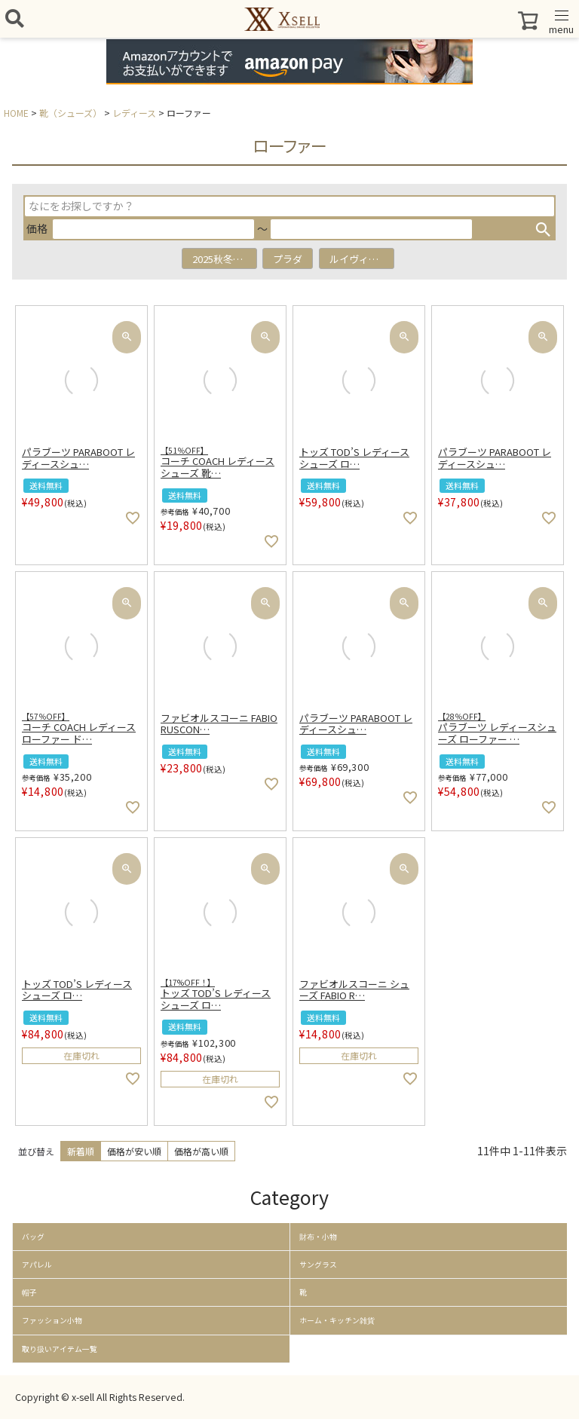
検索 (543, 229)
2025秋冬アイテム (224, 259)
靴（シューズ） (70, 112)
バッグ (33, 1236)
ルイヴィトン (358, 259)
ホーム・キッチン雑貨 (337, 1320)
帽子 (29, 1292)
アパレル (37, 1264)
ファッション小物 (52, 1320)
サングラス (318, 1264)
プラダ (287, 259)
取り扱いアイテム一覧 (59, 1349)
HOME (16, 112)
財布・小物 (318, 1236)
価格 (36, 228)
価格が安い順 (134, 1151)
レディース (134, 112)
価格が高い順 (201, 1151)
